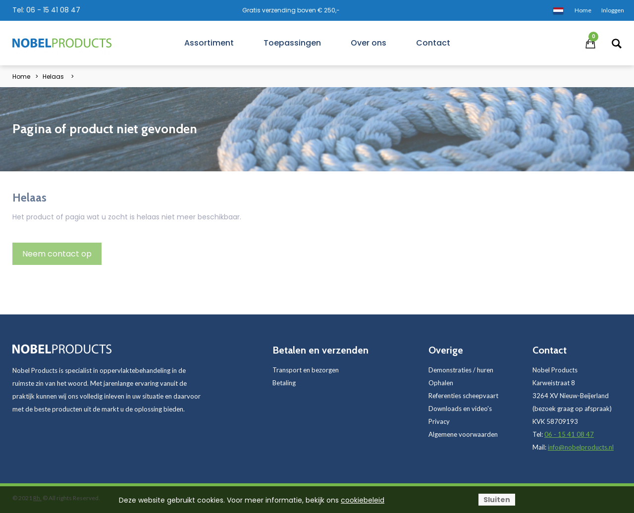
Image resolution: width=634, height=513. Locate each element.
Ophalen (440, 383)
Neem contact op (57, 253)
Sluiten (496, 500)
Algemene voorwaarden (463, 434)
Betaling (284, 383)
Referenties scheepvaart (463, 396)
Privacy (439, 421)
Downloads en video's (460, 408)
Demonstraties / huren (460, 370)
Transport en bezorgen (305, 370)
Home (21, 76)
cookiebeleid (362, 500)
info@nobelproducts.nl (581, 447)
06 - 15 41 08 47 (53, 10)
